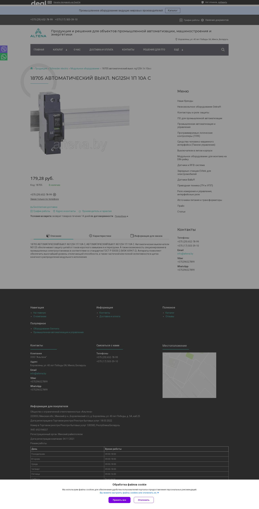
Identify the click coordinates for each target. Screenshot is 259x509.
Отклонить (143, 500)
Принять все (119, 500)
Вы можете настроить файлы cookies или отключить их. (128, 492)
